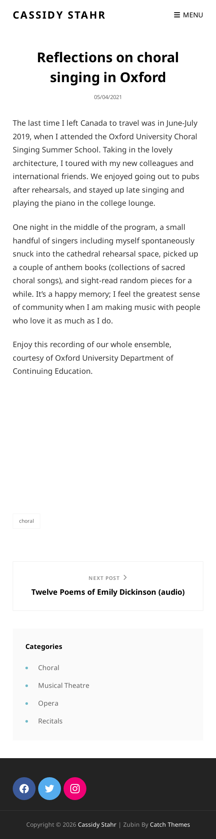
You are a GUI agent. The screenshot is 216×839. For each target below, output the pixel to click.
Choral (26, 520)
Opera (48, 703)
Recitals (50, 721)
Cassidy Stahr (59, 15)
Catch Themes (170, 824)
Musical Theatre (63, 685)
